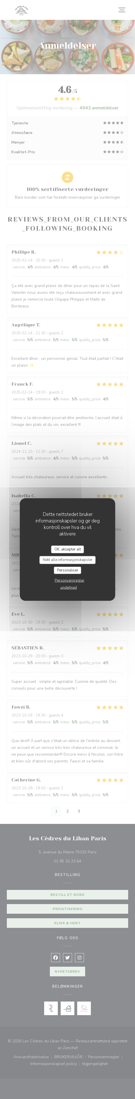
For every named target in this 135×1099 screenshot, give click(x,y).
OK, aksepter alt (67, 549)
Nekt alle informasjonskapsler (68, 559)
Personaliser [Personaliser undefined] (67, 570)
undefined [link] (68, 587)
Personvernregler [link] (69, 580)
